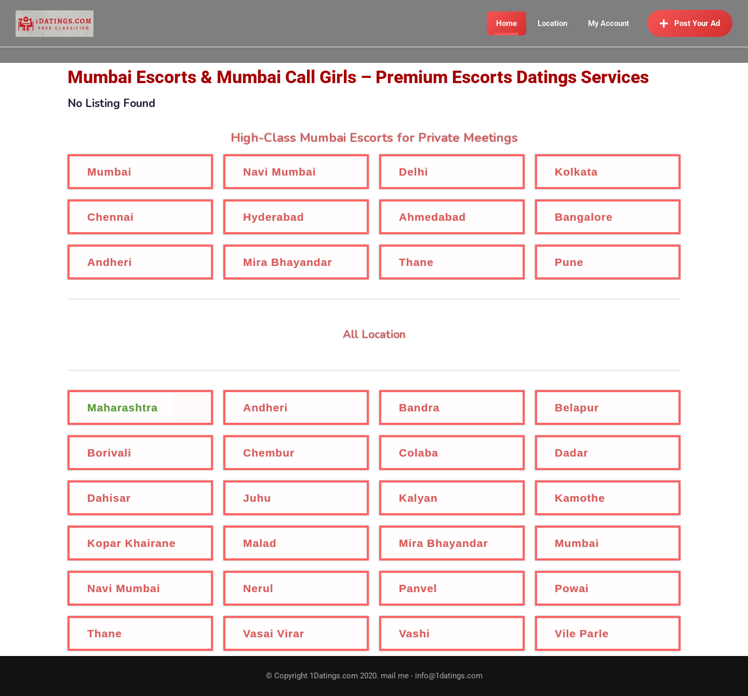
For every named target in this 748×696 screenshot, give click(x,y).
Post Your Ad (690, 23)
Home (506, 23)
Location (552, 23)
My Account (608, 23)
